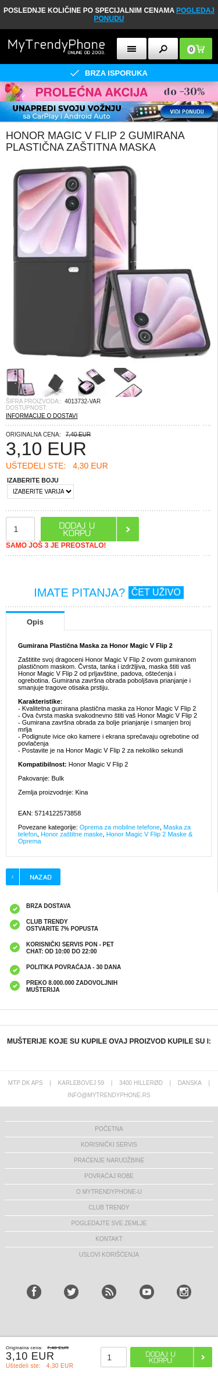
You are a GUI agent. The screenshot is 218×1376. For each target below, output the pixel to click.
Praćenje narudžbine (109, 1160)
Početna (109, 1129)
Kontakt (108, 1239)
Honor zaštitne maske (71, 834)
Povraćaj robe (109, 1176)
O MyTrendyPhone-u (109, 1192)
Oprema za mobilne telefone (120, 827)
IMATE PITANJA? (109, 592)
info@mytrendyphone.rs (108, 1095)
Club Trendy (108, 1207)
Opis (35, 622)
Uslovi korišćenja (109, 1254)
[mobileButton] (196, 48)
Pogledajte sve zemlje (108, 1223)
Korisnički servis (109, 1144)
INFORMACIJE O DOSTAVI (42, 416)
